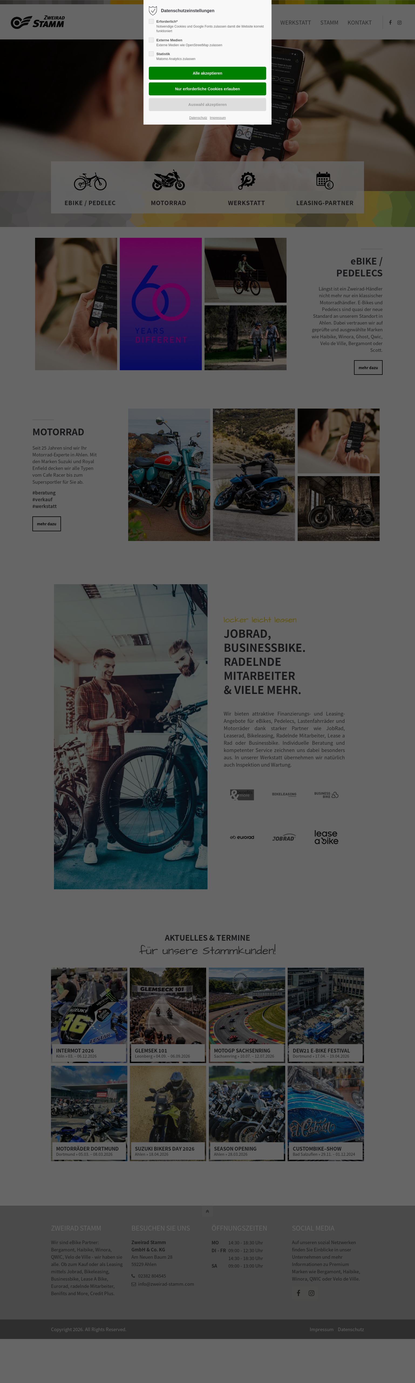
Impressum (218, 118)
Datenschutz (198, 118)
